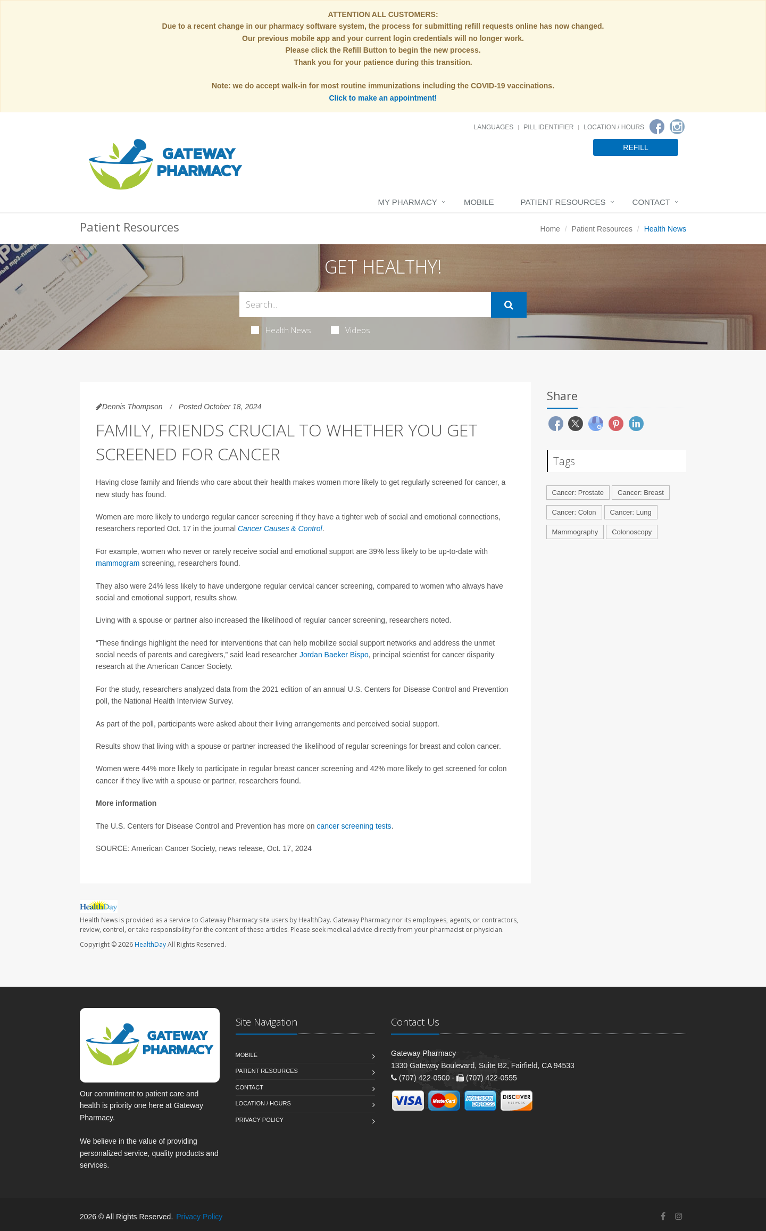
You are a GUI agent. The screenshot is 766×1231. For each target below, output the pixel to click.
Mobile (479, 201)
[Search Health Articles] (365, 304)
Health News (281, 330)
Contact (651, 201)
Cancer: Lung (631, 512)
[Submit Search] (509, 305)
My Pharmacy (407, 201)
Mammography (575, 532)
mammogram (117, 563)
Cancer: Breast (641, 493)
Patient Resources (563, 201)
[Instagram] (677, 126)
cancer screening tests (354, 826)
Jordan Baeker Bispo (334, 654)
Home (550, 229)
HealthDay (150, 944)
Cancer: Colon (574, 512)
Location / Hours (614, 127)
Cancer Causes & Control (280, 528)
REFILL (635, 147)
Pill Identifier (548, 127)
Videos (350, 330)
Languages (494, 127)
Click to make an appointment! (383, 98)
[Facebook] (657, 126)
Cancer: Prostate (578, 493)
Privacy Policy (260, 1120)
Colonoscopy (632, 532)
